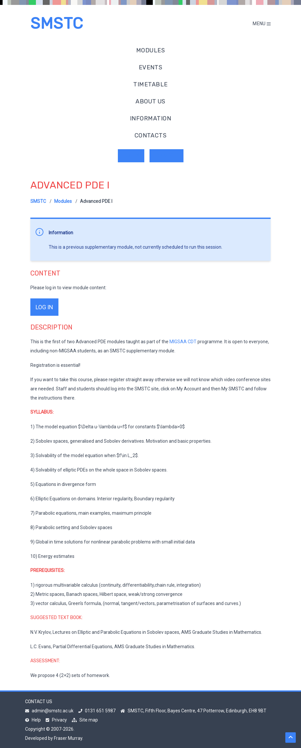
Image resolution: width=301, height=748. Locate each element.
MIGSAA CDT (183, 341)
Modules (150, 50)
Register (166, 155)
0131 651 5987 (97, 710)
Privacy (56, 719)
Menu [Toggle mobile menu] (262, 23)
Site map (85, 719)
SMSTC (56, 23)
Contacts (151, 135)
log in (44, 307)
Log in (131, 155)
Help (33, 719)
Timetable (150, 84)
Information (150, 118)
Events (151, 67)
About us (150, 101)
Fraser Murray (68, 738)
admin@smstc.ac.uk (49, 710)
